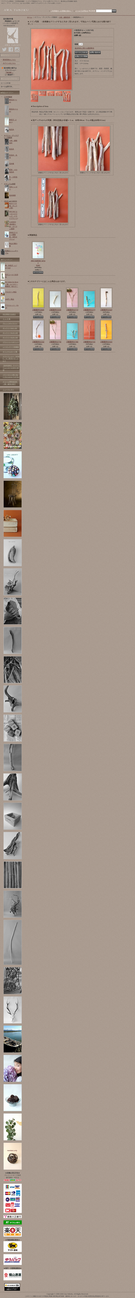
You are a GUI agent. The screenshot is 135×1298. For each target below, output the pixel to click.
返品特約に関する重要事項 (84, 48)
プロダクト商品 (10, 292)
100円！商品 (9, 299)
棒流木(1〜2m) (13, 110)
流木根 (11, 164)
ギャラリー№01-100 (10, 328)
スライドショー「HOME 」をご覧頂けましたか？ (11, 359)
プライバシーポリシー (11, 342)
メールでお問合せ (81, 11)
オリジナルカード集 (10, 352)
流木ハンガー (13, 188)
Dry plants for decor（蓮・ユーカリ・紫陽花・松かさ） (11, 284)
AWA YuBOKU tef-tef (38, 263)
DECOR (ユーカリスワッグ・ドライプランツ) (13, 215)
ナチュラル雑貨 (9, 184)
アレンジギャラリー (10, 323)
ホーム (29, 17)
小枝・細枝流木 (13, 142)
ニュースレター (8, 390)
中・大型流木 (13, 178)
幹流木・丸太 (13, 156)
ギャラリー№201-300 (10, 338)
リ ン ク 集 (6, 319)
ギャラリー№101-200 (10, 333)
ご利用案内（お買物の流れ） (61, 11)
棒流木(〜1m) (13, 101)
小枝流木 (38, 310)
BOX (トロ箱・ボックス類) (13, 206)
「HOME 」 (9, 72)
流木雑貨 (12, 195)
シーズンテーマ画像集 (11, 347)
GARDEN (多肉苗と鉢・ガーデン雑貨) (13, 225)
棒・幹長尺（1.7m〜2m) (11, 267)
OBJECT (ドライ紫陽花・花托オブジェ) (13, 236)
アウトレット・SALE (11, 306)
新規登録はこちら (9, 60)
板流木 (11, 129)
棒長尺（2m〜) (12, 121)
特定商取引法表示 (9, 314)
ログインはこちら (9, 63)
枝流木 (11, 149)
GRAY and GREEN (10, 201)
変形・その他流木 (13, 171)
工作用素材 (8, 97)
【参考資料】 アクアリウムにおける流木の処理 (11, 368)
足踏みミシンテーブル (11, 252)
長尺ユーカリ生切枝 (11, 276)
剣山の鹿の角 (13, 245)
